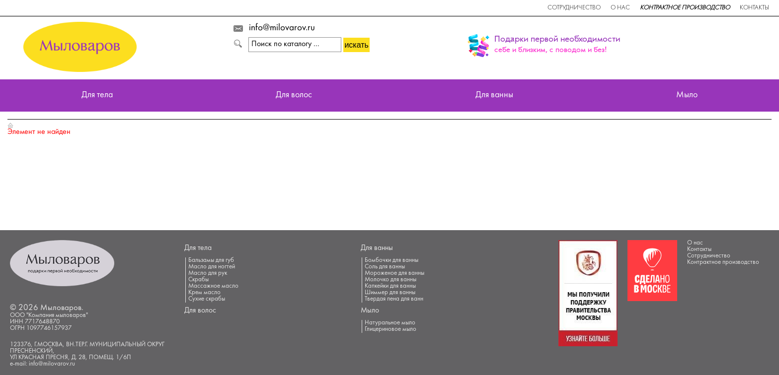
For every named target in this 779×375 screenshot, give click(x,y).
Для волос (294, 95)
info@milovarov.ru (282, 28)
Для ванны (494, 95)
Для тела (97, 95)
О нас (620, 8)
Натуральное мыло (390, 323)
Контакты (754, 8)
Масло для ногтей (211, 267)
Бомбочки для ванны (391, 260)
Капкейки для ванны (390, 286)
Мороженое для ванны (394, 273)
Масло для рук (207, 273)
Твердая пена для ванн (394, 299)
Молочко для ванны (390, 280)
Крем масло (204, 293)
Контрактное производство (685, 8)
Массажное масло (213, 286)
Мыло (687, 95)
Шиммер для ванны (390, 293)
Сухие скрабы (206, 299)
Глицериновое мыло (390, 329)
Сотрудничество (574, 8)
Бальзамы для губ (211, 260)
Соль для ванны (385, 267)
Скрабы (198, 280)
